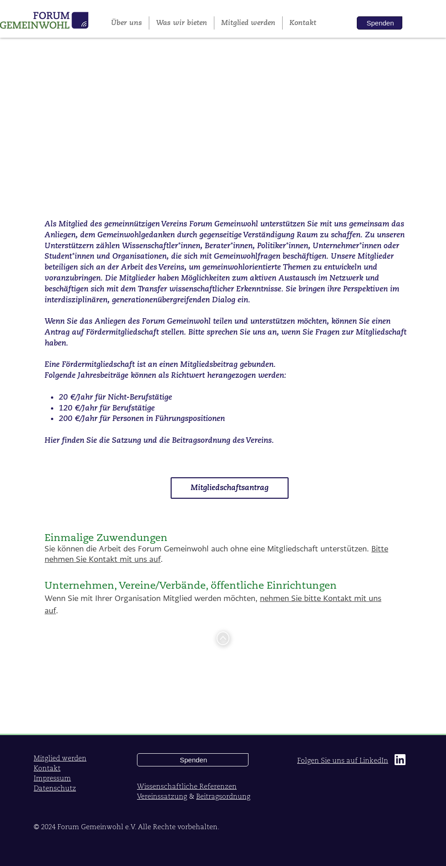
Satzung (126, 440)
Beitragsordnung (202, 440)
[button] (181, 23)
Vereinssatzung (162, 796)
